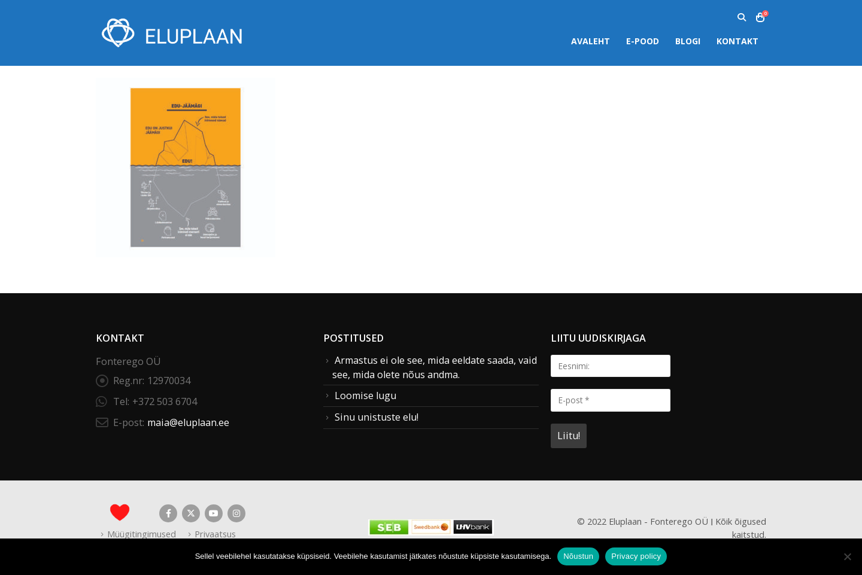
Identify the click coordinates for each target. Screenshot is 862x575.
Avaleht (590, 41)
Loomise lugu (365, 395)
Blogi (687, 41)
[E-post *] (610, 400)
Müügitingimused (141, 534)
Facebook (168, 513)
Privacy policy (636, 556)
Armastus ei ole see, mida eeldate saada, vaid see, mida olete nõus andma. (434, 367)
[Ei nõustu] (847, 556)
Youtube (214, 513)
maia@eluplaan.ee (188, 422)
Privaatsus (215, 534)
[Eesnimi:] (610, 366)
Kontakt (737, 41)
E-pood (642, 41)
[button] (741, 17)
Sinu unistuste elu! (376, 417)
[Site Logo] (170, 32)
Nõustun (578, 556)
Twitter (191, 513)
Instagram (236, 513)
